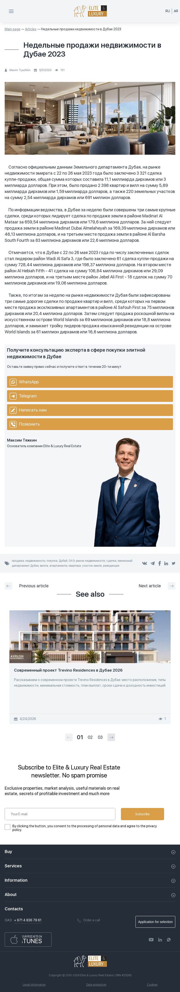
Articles (30, 29)
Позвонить (25, 424)
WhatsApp (24, 382)
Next (157, 586)
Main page (12, 29)
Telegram (23, 396)
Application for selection (155, 922)
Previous (27, 586)
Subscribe (142, 814)
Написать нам (28, 410)
